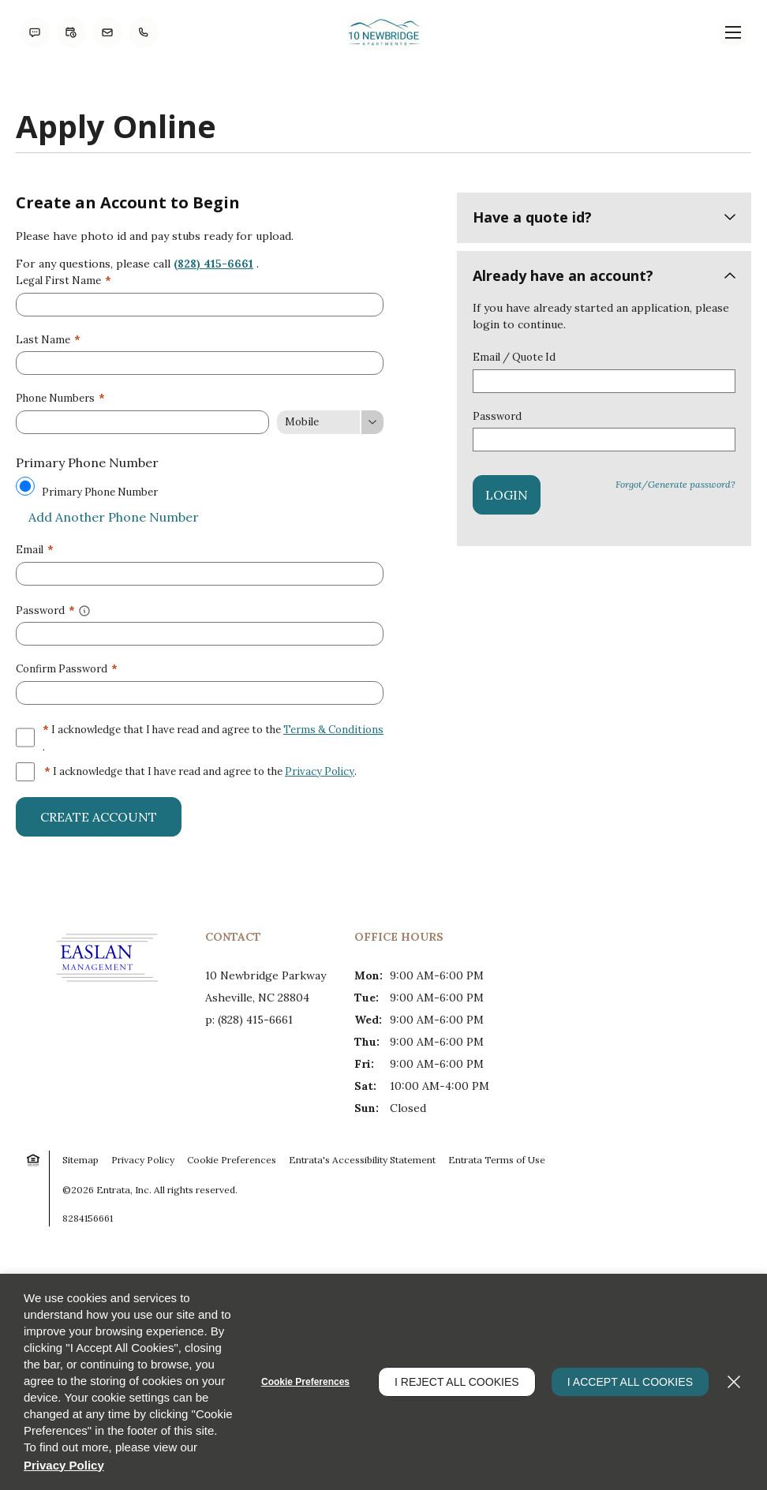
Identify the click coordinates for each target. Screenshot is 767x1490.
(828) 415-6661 (213, 263)
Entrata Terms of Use (496, 1160)
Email (35, 549)
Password (497, 416)
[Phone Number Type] (330, 422)
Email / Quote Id (514, 357)
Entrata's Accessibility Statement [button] (362, 1160)
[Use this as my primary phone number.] (25, 486)
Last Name (48, 339)
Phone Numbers (60, 398)
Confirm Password (67, 669)
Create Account (98, 817)
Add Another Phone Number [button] (107, 517)
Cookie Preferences (305, 1381)
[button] (35, 32)
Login (506, 495)
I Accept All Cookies (630, 1382)
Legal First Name (63, 280)
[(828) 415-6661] (144, 32)
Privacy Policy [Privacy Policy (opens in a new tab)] (319, 771)
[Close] (733, 1381)
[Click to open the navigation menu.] (733, 32)
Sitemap (80, 1160)
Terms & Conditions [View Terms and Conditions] (333, 729)
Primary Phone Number (100, 492)
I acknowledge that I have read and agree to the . (213, 737)
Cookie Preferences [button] (231, 1160)
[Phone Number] (142, 422)
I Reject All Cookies (457, 1382)
